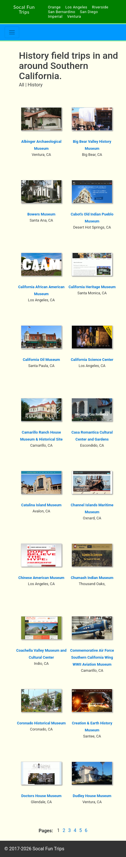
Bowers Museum (41, 214)
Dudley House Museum (92, 796)
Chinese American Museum (41, 578)
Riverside (100, 7)
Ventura (74, 16)
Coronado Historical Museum (41, 723)
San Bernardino (61, 12)
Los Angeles (76, 7)
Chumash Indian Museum (92, 578)
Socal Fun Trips (24, 9)
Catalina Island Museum (41, 505)
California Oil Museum (41, 359)
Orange (54, 7)
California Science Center (92, 359)
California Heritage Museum (92, 287)
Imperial (55, 16)
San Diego (89, 12)
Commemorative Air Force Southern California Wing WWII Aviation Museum (92, 657)
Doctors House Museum (41, 796)
